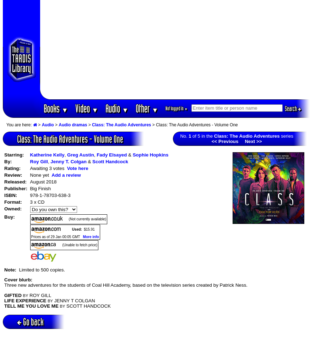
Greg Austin (80, 155)
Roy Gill (39, 161)
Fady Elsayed (112, 155)
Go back (30, 321)
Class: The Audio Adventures (121, 124)
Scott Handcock (110, 161)
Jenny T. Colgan (68, 161)
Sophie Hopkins (151, 155)
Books (56, 108)
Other (147, 108)
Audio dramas (73, 124)
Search (293, 108)
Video (86, 108)
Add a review (66, 175)
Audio (117, 108)
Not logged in (176, 108)
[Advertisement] (175, 49)
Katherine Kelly (47, 155)
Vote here (77, 168)
